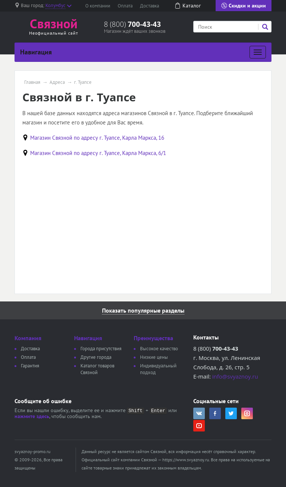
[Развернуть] (258, 52)
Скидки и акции (243, 5)
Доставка (149, 6)
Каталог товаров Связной (97, 369)
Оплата (125, 6)
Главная (32, 82)
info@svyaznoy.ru (235, 376)
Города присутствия (100, 348)
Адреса (57, 82)
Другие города (95, 357)
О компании (97, 6)
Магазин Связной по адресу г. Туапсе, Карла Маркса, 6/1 (98, 152)
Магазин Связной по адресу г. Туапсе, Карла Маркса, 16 (97, 137)
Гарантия (30, 366)
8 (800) (132, 24)
